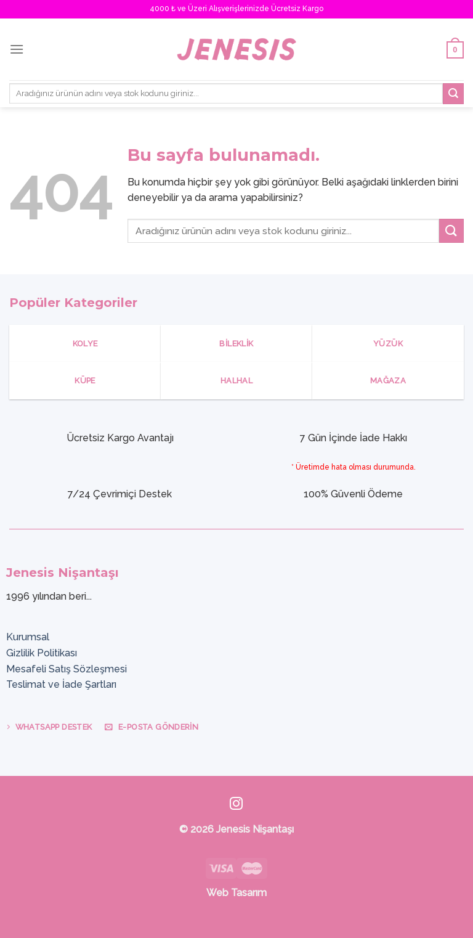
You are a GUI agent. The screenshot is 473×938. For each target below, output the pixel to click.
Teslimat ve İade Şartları (61, 684)
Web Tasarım (236, 893)
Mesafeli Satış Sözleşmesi (66, 669)
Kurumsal (27, 637)
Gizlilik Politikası (41, 653)
